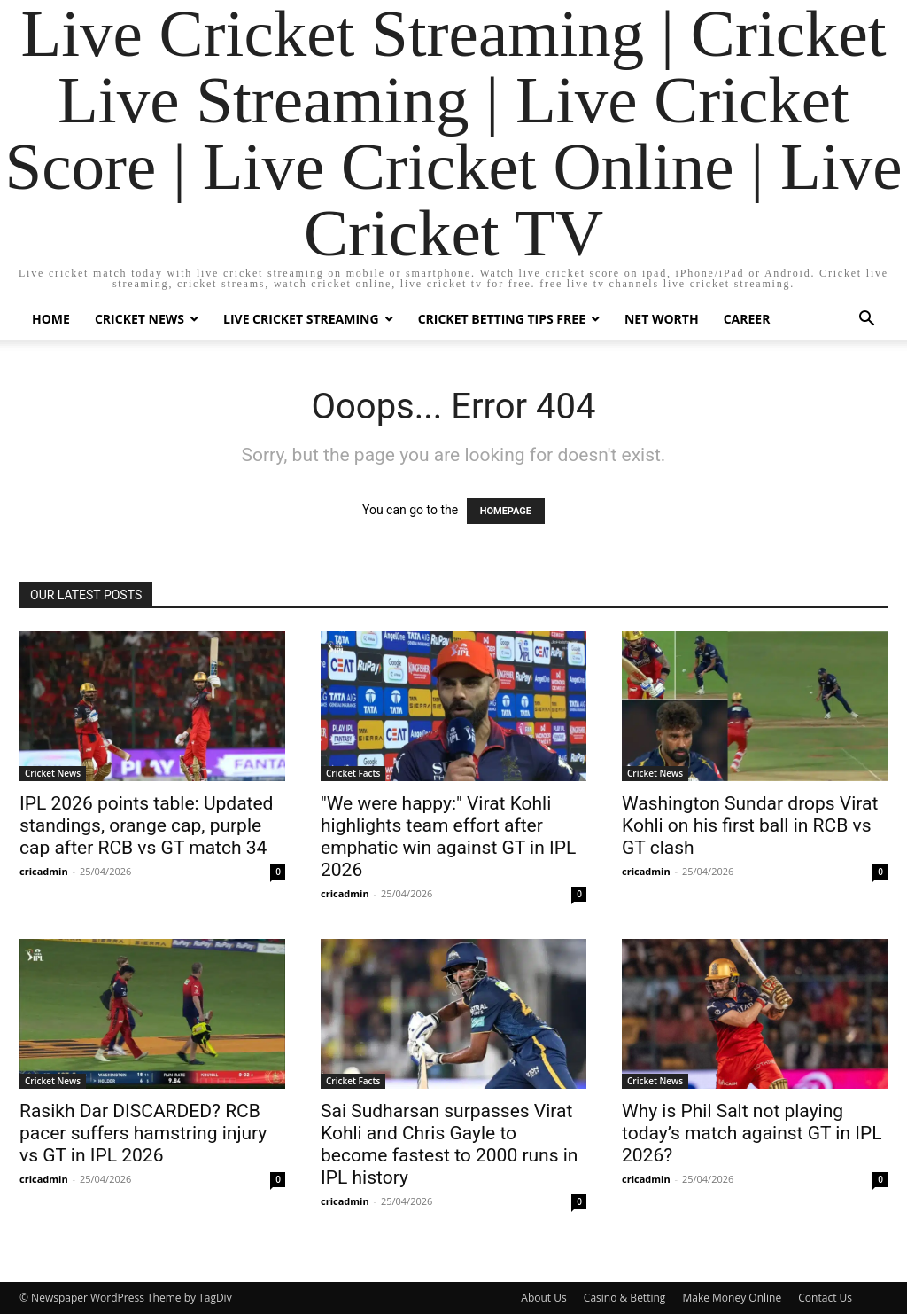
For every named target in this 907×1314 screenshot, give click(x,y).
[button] (866, 320)
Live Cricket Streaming (301, 318)
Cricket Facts (353, 773)
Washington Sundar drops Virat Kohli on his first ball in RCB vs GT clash (750, 825)
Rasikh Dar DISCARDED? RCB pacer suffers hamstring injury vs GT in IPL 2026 (143, 1133)
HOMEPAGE (505, 511)
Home (51, 318)
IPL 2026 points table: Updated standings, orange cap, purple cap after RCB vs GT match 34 (146, 825)
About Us (543, 1297)
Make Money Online (731, 1297)
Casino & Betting (624, 1297)
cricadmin (43, 871)
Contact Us (825, 1297)
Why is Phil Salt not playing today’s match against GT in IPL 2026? (752, 1133)
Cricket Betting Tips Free (501, 318)
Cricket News (139, 318)
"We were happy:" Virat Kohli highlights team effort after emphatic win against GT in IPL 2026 (448, 836)
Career (747, 318)
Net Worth (661, 318)
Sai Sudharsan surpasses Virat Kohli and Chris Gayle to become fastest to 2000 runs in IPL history (449, 1144)
